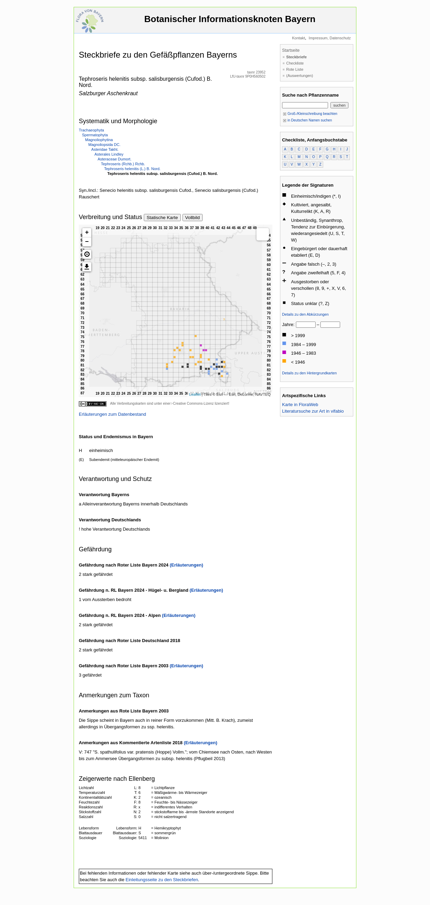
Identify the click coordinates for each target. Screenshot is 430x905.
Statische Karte (162, 217)
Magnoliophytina (99, 140)
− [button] (87, 242)
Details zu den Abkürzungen (305, 314)
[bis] (330, 325)
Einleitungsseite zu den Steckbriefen (161, 879)
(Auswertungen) (299, 75)
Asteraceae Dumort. (114, 159)
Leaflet (194, 394)
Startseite (291, 50)
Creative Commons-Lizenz (193, 403)
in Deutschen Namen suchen (307, 120)
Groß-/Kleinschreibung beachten (310, 114)
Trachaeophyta (91, 130)
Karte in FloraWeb (300, 404)
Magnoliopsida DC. (104, 144)
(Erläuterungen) (186, 565)
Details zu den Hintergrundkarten (309, 373)
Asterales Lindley (108, 154)
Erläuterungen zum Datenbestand (112, 414)
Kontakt (298, 38)
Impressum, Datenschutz (330, 38)
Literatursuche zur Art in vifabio (313, 411)
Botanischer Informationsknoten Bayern (230, 22)
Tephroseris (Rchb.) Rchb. (123, 164)
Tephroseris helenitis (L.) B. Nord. (132, 169)
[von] (306, 325)
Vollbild (192, 217)
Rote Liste (294, 69)
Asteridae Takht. (105, 149)
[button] (86, 254)
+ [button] (87, 232)
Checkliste (295, 63)
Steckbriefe (296, 57)
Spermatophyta (95, 135)
